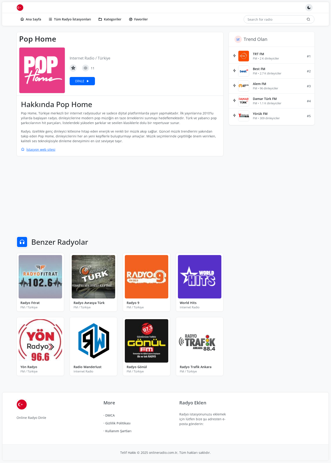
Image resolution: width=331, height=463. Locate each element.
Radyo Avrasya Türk (89, 303)
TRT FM (258, 54)
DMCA (110, 415)
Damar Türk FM (265, 99)
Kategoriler (109, 19)
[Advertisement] (120, 193)
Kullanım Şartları (118, 431)
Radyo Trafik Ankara (195, 367)
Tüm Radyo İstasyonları (70, 19)
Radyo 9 (133, 303)
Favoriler (138, 19)
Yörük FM (260, 113)
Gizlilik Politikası (118, 423)
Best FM (259, 69)
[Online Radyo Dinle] (21, 7)
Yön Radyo (28, 367)
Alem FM (259, 84)
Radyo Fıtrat (30, 303)
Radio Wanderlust (88, 367)
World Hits (188, 303)
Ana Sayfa (30, 19)
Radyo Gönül (137, 367)
